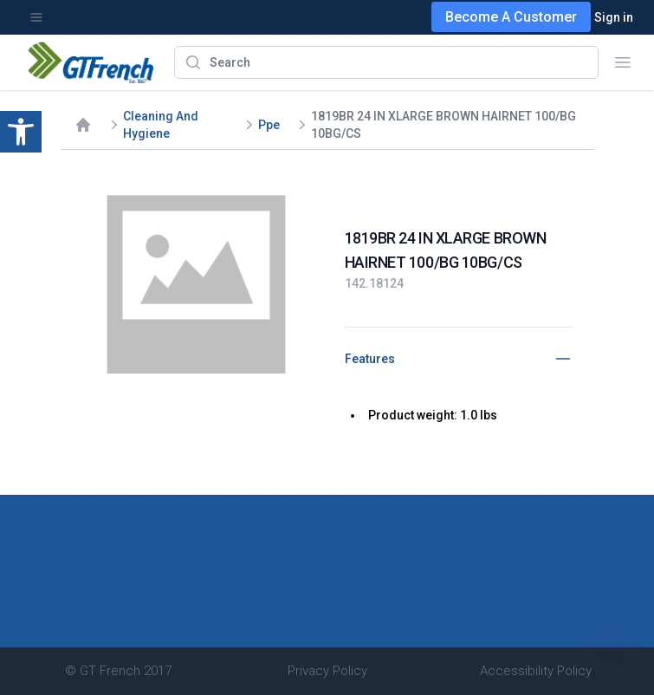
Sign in (613, 17)
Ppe (269, 125)
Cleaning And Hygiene (160, 124)
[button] (21, 132)
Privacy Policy (327, 671)
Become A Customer (511, 17)
